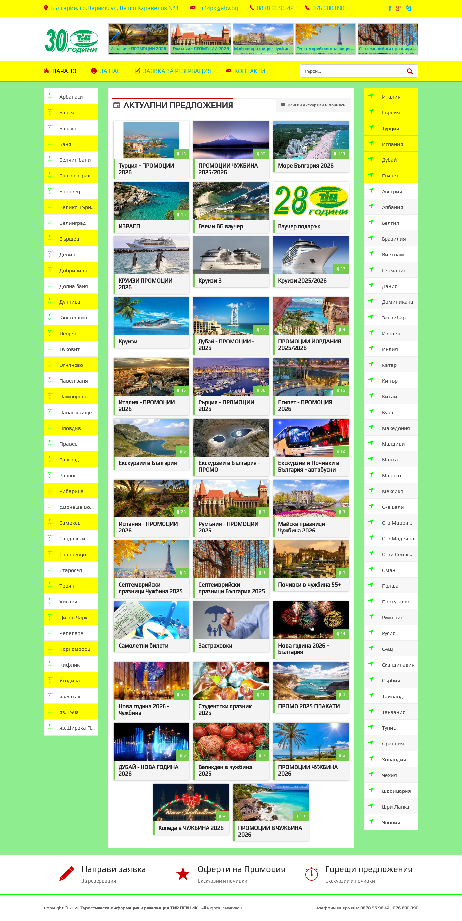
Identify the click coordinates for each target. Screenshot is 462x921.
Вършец (63, 238)
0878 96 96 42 (275, 7)
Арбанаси (65, 96)
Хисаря (62, 601)
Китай (382, 396)
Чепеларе (65, 632)
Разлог (62, 475)
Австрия (385, 191)
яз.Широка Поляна (73, 727)
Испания (385, 143)
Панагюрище (70, 411)
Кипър (383, 380)
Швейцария (389, 790)
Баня (59, 143)
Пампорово (68, 396)
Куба (380, 411)
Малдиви (386, 443)
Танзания (387, 711)
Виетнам (386, 254)
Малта (383, 459)
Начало (64, 70)
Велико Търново (73, 206)
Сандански (66, 538)
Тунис (382, 727)
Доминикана (390, 301)
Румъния (386, 617)
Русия (382, 632)
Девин (61, 254)
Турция (383, 127)
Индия (383, 348)
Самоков (64, 522)
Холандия (387, 759)
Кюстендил (67, 317)
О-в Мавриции (393, 522)
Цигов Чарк (68, 617)
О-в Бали (386, 506)
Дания (383, 285)
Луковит (64, 348)
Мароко (384, 475)
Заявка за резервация (177, 70)
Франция (386, 743)
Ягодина (64, 680)
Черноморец (69, 648)
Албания (385, 206)
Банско (62, 127)
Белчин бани (69, 159)
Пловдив (64, 427)
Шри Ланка (388, 806)
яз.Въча (63, 711)
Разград (63, 459)
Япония (384, 822)
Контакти (249, 70)
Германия (387, 269)
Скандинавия (391, 664)
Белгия (383, 222)
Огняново (65, 364)
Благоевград (69, 175)
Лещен (62, 333)
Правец (63, 443)
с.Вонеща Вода (72, 506)
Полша (383, 585)
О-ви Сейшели (393, 553)
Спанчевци (67, 553)
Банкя (61, 112)
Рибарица (66, 490)
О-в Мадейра (391, 538)
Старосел (65, 569)
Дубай (382, 159)
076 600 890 (328, 7)
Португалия (389, 601)
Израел (384, 333)
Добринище (68, 269)
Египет (383, 175)
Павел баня (68, 380)
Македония (389, 427)
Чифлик (64, 664)
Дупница (64, 301)
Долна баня (68, 285)
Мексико (385, 490)
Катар (382, 364)
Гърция (384, 112)
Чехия (382, 774)
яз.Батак (64, 695)
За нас (110, 70)
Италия (384, 96)
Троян (61, 585)
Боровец (64, 191)
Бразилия (387, 238)
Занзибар (387, 317)
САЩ (380, 648)
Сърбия (384, 680)
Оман (381, 569)
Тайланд (385, 695)
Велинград (67, 222)
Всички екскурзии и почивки (313, 104)
